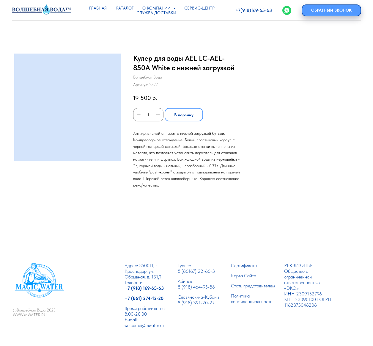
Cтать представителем (253, 286)
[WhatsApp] (286, 10)
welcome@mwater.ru (144, 325)
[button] (331, 10)
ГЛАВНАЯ (98, 8)
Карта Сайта (243, 275)
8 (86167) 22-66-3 (196, 271)
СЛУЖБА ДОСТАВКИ (156, 12)
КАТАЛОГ (124, 8)
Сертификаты (244, 265)
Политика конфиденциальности (252, 298)
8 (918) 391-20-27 (196, 303)
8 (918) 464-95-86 (196, 287)
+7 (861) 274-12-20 (144, 298)
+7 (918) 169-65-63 (144, 288)
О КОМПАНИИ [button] (157, 8)
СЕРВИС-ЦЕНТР (199, 8)
